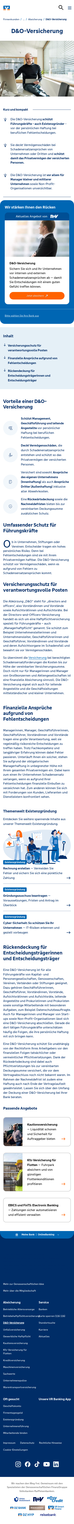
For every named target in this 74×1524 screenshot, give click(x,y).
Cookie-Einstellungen (15, 1449)
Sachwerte (9, 1373)
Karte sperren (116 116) (52, 1316)
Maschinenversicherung (16, 1367)
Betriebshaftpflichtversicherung (21, 1316)
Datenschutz (27, 1442)
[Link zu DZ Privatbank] (37, 1507)
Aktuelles (44, 1336)
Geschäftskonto (12, 1406)
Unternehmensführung (16, 1426)
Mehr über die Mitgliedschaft (19, 1290)
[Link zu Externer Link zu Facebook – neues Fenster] (27, 1464)
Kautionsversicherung (15, 1343)
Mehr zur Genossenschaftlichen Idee (23, 1284)
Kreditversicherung (14, 1360)
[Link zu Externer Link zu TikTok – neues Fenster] (37, 1464)
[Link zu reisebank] (48, 1514)
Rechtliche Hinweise (50, 1442)
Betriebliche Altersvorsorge (19, 1309)
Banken (43, 1309)
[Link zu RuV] (38, 1499)
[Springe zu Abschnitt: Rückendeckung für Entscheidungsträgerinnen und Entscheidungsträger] (37, 376)
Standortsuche (47, 1322)
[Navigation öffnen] (69, 8)
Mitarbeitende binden (15, 1433)
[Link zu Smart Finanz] (56, 1508)
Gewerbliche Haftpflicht (17, 1336)
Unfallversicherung (14, 1329)
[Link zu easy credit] (55, 1499)
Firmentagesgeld (13, 1412)
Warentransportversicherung (19, 1387)
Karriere (43, 1329)
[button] (37, 295)
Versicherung (37, 658)
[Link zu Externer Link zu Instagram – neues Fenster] (18, 1464)
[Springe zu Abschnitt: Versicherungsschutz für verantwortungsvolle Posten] (37, 348)
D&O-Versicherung (13, 1322)
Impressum (9, 1442)
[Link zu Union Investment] (22, 1499)
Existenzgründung (13, 1419)
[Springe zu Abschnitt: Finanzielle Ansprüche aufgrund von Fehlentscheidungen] (37, 360)
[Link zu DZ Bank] (18, 1508)
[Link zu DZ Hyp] (26, 1515)
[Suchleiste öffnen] (61, 7)
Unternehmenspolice (15, 1380)
